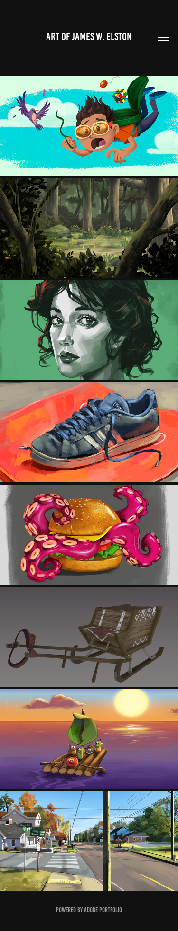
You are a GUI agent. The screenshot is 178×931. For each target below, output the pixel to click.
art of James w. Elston (89, 37)
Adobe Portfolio (103, 909)
